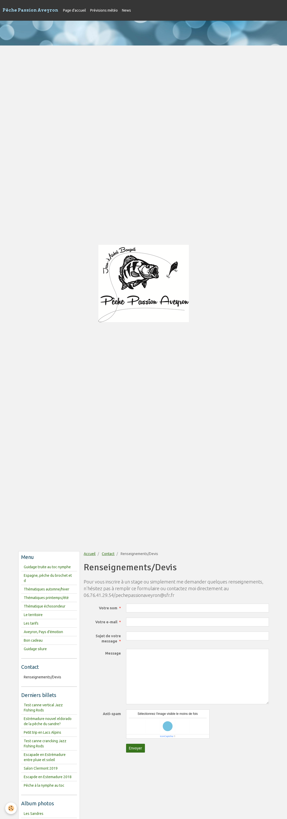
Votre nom (108, 608)
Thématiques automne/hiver (46, 589)
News (126, 10)
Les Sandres (33, 814)
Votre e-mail (106, 622)
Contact (108, 554)
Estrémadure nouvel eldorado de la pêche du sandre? (48, 721)
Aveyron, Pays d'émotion (43, 632)
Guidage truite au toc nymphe (47, 567)
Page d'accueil (74, 10)
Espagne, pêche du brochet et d (48, 578)
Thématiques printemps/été (46, 598)
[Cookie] (11, 808)
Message (113, 653)
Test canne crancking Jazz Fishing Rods (45, 743)
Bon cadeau (33, 640)
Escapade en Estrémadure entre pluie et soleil (45, 757)
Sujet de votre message (108, 638)
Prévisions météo (104, 10)
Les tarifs (31, 623)
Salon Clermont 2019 (41, 768)
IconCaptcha (166, 736)
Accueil (90, 554)
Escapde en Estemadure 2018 (48, 777)
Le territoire (33, 615)
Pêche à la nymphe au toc (44, 785)
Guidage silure (35, 649)
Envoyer (135, 748)
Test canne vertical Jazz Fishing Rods (43, 707)
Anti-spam (112, 714)
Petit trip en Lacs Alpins (42, 732)
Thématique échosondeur (44, 606)
